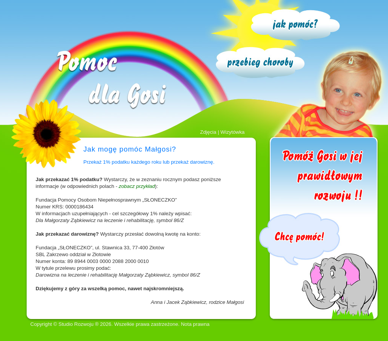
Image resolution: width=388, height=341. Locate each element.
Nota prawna (195, 324)
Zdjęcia (208, 132)
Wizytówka (233, 132)
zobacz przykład (137, 186)
